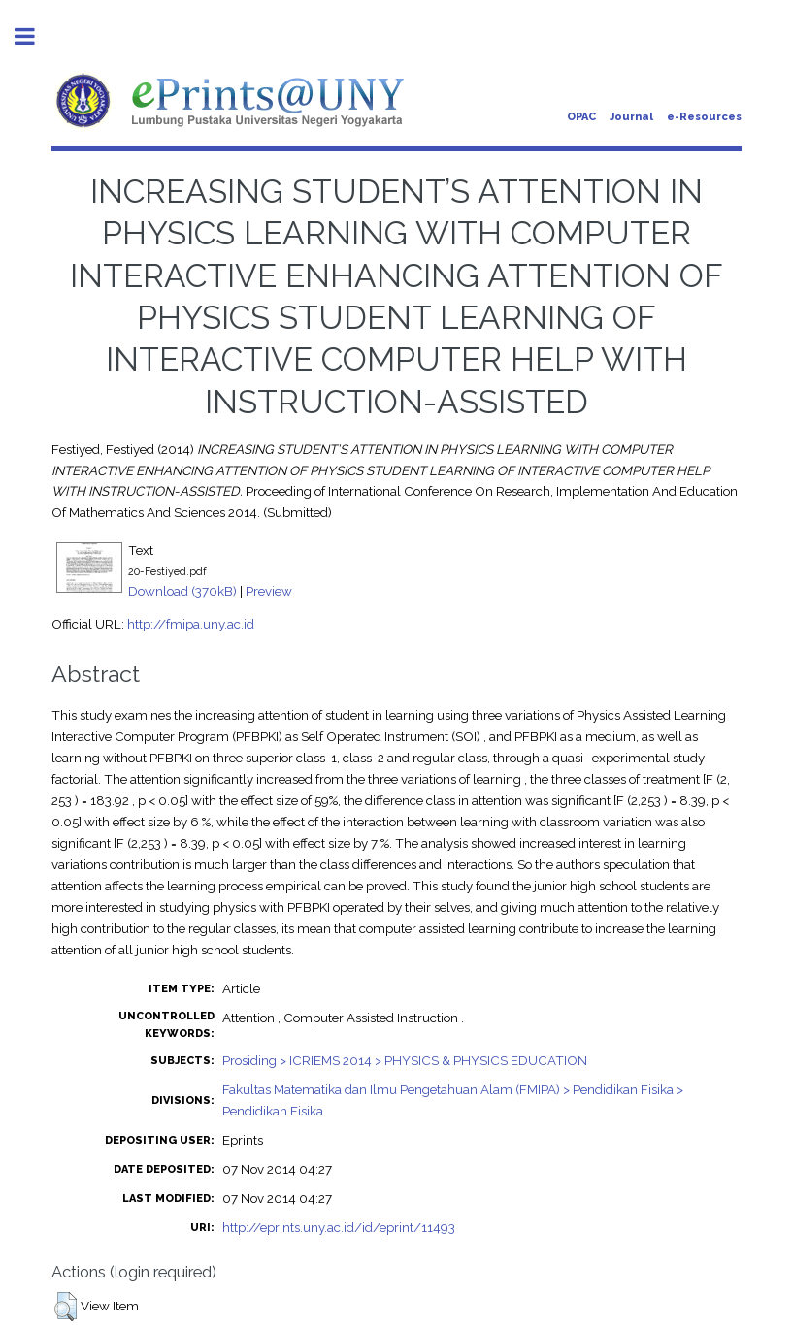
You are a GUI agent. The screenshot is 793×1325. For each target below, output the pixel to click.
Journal (631, 117)
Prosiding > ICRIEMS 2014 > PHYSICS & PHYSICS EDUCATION (404, 1060)
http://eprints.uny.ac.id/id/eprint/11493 (338, 1227)
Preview (269, 590)
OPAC (581, 117)
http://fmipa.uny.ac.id (190, 623)
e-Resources (704, 117)
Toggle (35, 36)
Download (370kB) (182, 590)
